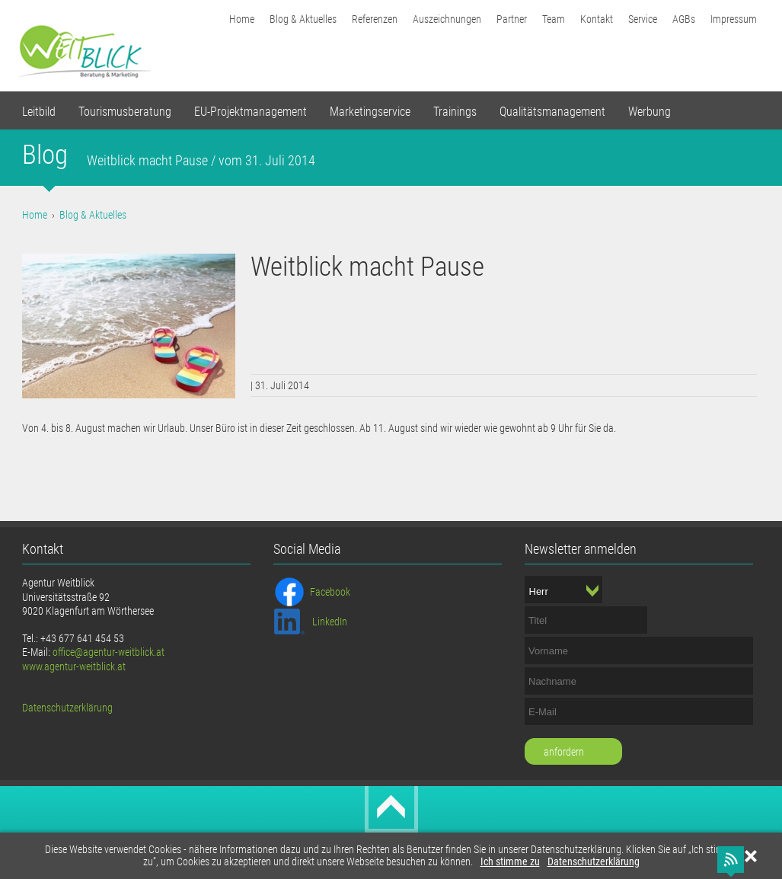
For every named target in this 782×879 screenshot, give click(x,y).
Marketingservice (370, 111)
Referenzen (374, 19)
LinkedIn (329, 621)
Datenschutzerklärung (593, 862)
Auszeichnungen (447, 19)
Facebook (330, 592)
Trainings (455, 111)
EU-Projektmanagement (250, 111)
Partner (511, 19)
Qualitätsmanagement (552, 111)
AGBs (683, 19)
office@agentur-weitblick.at (108, 652)
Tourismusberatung (124, 111)
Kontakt (596, 19)
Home (241, 19)
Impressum (733, 19)
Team (553, 19)
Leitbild (39, 111)
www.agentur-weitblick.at (74, 666)
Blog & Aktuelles (303, 19)
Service (642, 19)
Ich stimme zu (510, 862)
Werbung (649, 111)
